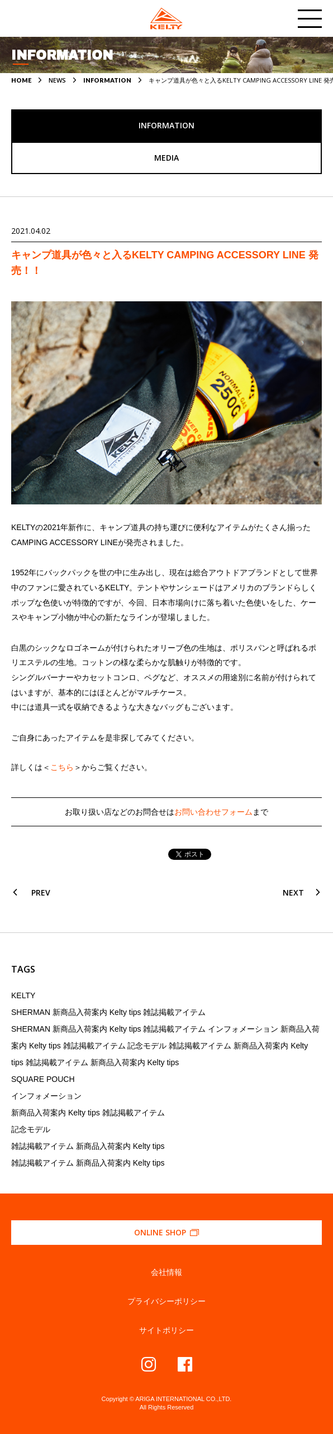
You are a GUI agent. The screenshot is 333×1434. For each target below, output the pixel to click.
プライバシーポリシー (166, 1301)
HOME (21, 80)
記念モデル (30, 1129)
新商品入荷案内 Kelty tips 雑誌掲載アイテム (88, 1112)
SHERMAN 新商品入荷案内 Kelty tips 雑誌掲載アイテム (108, 1012)
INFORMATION (107, 80)
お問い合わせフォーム (213, 811)
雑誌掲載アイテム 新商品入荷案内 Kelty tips (88, 1146)
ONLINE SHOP (166, 1232)
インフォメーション (46, 1095)
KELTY (23, 995)
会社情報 (166, 1272)
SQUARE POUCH (43, 1079)
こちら (62, 767)
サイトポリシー (166, 1330)
